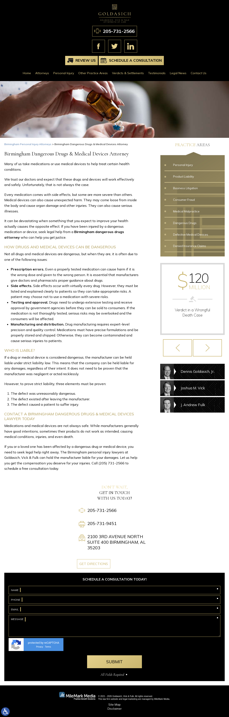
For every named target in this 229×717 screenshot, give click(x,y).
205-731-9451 (102, 523)
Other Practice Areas (93, 73)
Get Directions (93, 564)
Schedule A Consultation (135, 60)
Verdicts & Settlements (128, 73)
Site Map (114, 704)
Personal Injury (63, 73)
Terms (48, 647)
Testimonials (157, 73)
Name (14, 590)
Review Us (85, 60)
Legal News (178, 73)
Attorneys (42, 73)
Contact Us (198, 73)
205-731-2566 (119, 31)
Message (17, 619)
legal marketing (130, 699)
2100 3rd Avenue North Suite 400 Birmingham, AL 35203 (116, 542)
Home (27, 73)
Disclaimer (115, 709)
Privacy (39, 647)
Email (15, 609)
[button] (177, 347)
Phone (15, 599)
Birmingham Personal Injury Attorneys (27, 144)
